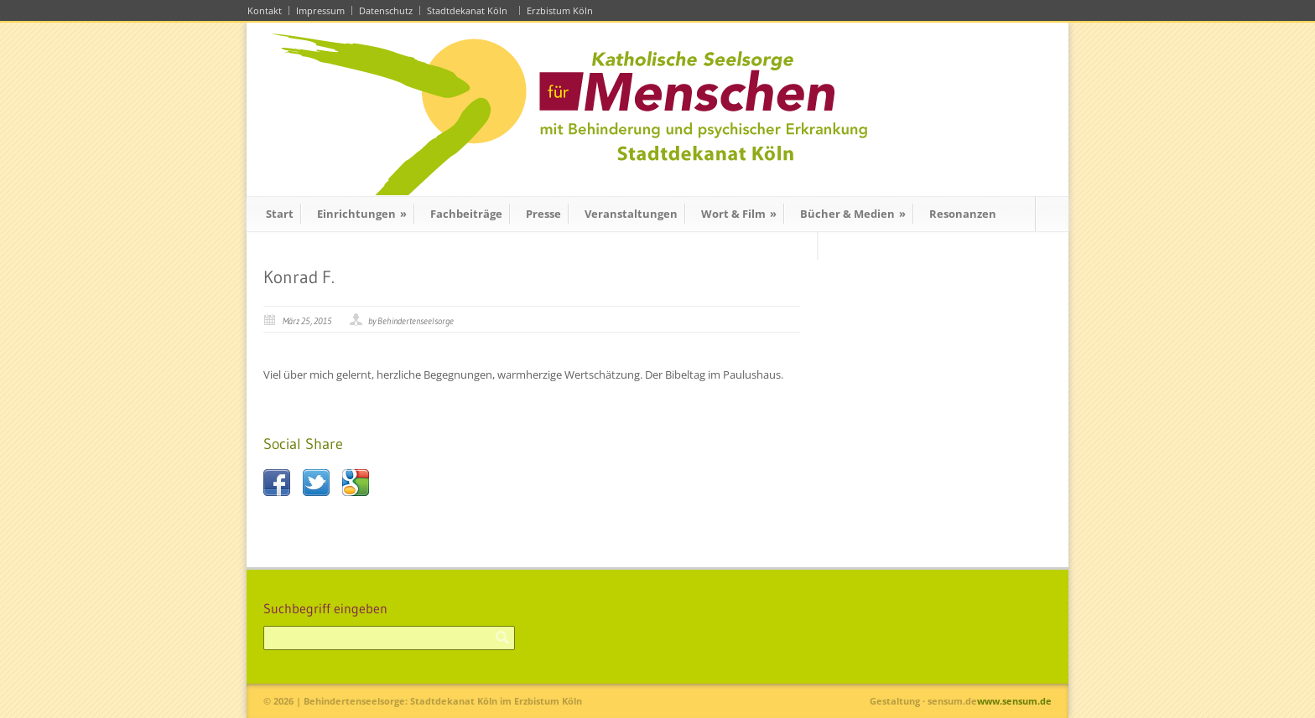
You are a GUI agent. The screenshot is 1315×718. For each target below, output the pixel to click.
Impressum (320, 10)
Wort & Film (739, 213)
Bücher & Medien (853, 213)
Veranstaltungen (631, 213)
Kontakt (264, 10)
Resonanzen (962, 213)
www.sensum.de (1014, 701)
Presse (543, 213)
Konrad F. (299, 277)
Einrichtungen (362, 213)
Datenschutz (386, 10)
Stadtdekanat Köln (469, 10)
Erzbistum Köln (562, 10)
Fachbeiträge (466, 213)
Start (280, 213)
